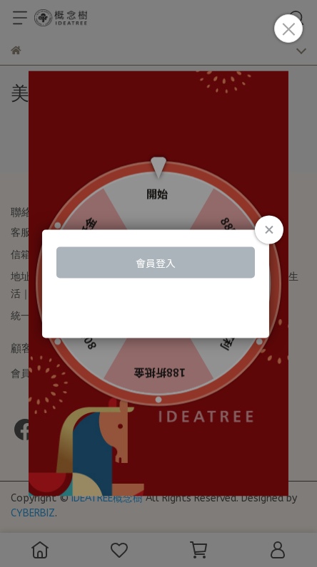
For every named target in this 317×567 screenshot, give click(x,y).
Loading (158, 283)
